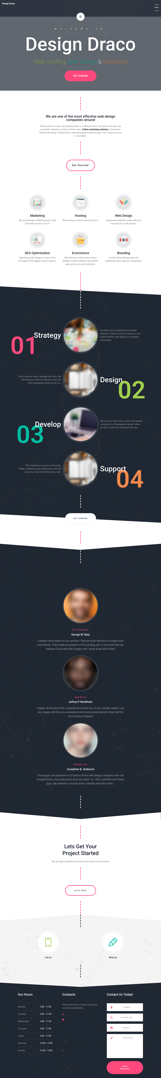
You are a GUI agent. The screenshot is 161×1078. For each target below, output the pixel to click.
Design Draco (8, 3)
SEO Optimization (37, 253)
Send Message (125, 1067)
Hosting (80, 216)
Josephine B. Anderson (80, 769)
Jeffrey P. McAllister (80, 701)
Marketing (37, 216)
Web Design (123, 216)
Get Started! (80, 76)
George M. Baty (80, 634)
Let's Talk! (80, 890)
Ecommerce (80, 253)
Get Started (80, 518)
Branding (123, 253)
